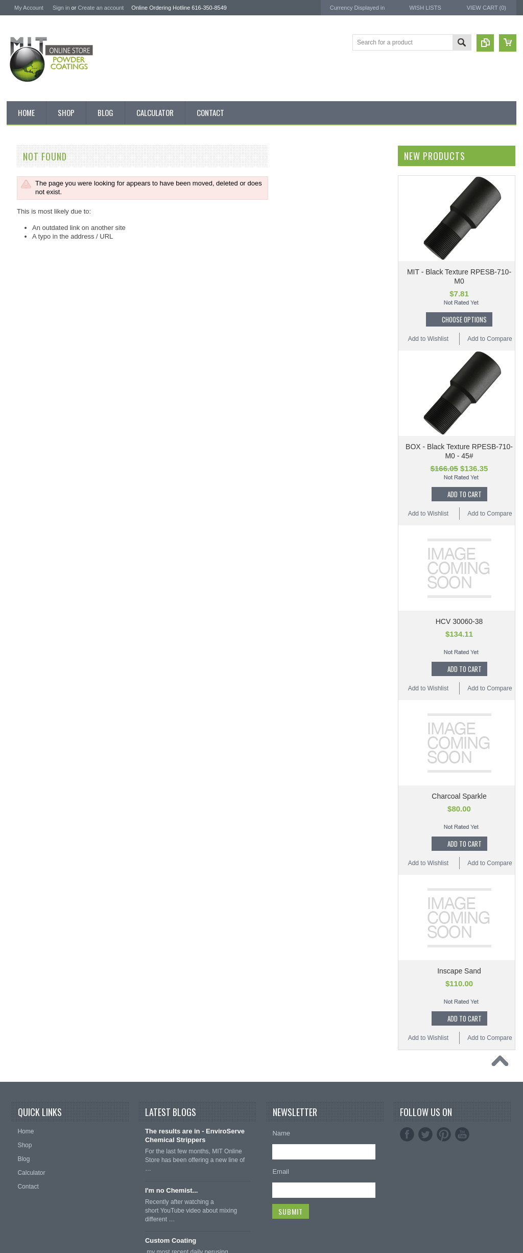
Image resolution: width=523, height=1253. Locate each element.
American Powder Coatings (47, 893)
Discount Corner (34, 210)
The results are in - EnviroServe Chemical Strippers (195, 1135)
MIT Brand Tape (34, 245)
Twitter (425, 1134)
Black (19, 349)
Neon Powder (31, 695)
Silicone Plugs (31, 816)
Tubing (21, 834)
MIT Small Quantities (40, 331)
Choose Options (464, 319)
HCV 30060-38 (459, 621)
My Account (28, 8)
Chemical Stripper (36, 296)
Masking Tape (31, 799)
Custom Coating (170, 1240)
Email (280, 1171)
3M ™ (16, 934)
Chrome (23, 418)
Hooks (21, 764)
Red (17, 591)
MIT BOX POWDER (39, 227)
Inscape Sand (459, 971)
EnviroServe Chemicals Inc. (47, 948)
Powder (22, 314)
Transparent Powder (39, 712)
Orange (22, 522)
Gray (19, 504)
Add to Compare (489, 338)
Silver (20, 608)
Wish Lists (425, 8)
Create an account (101, 8)
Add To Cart (464, 494)
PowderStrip (25, 961)
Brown (21, 401)
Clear (19, 435)
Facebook (407, 1134)
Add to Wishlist (428, 338)
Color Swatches (33, 678)
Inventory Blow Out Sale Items (53, 193)
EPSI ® (18, 920)
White (20, 626)
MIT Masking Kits (35, 279)
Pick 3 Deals (29, 262)
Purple (21, 573)
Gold (18, 470)
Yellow (21, 643)
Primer (21, 557)
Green (20, 487)
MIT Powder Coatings (38, 879)
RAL (18, 660)
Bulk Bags (26, 175)
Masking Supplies (36, 730)
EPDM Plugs (29, 781)
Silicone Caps (31, 747)
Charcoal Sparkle (459, 796)
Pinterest (444, 1134)
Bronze (22, 383)
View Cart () (486, 8)
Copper (22, 452)
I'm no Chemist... (171, 1190)
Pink (18, 539)
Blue (18, 366)
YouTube (462, 1134)
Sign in (61, 8)
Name (281, 1133)
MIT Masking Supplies (39, 907)
